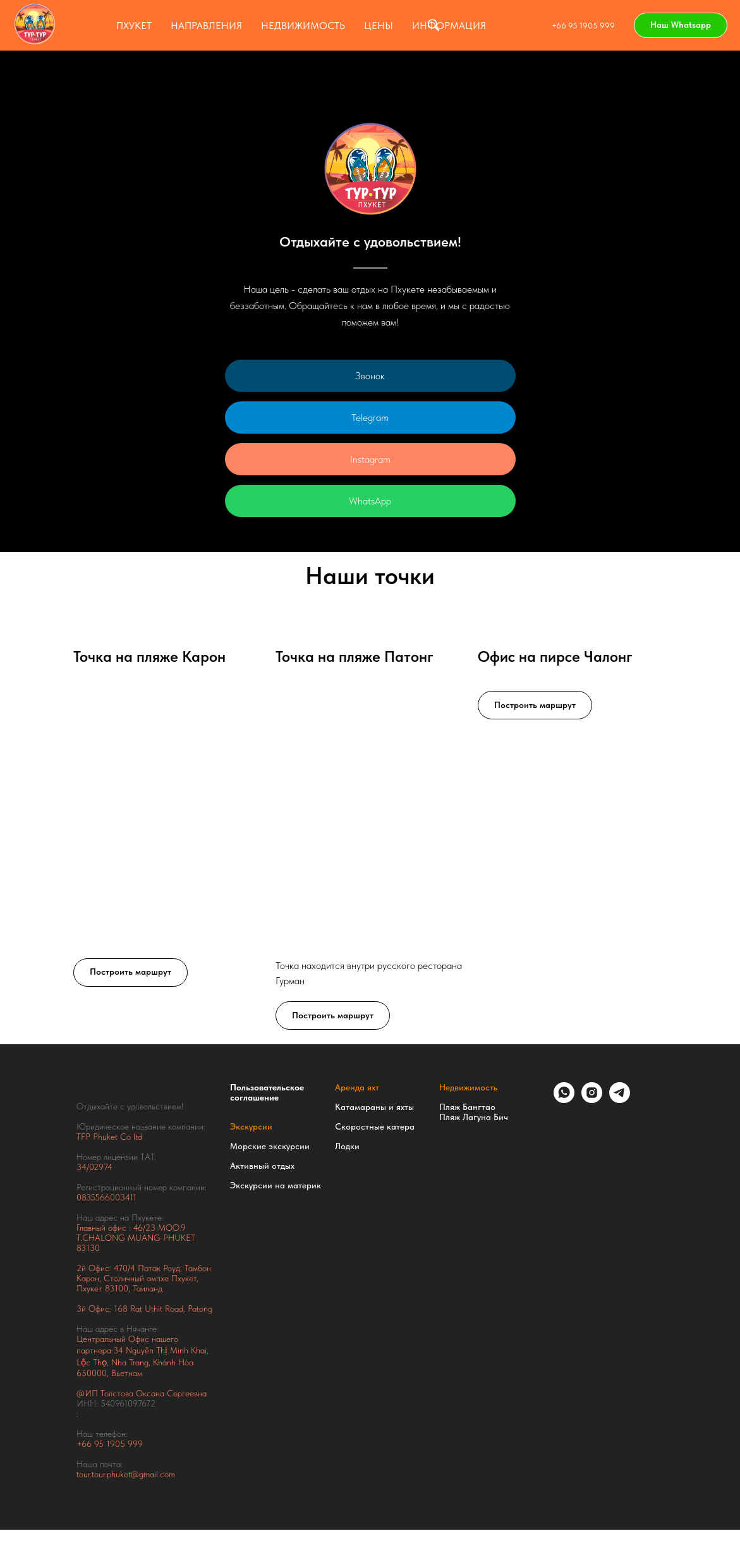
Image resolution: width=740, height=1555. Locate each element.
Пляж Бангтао (467, 1107)
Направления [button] (206, 26)
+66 (85, 1444)
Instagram (370, 459)
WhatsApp (370, 501)
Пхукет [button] (134, 26)
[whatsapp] (564, 1099)
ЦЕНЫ (378, 26)
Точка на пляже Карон (149, 656)
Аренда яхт (357, 1087)
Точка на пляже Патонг (355, 656)
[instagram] (591, 1099)
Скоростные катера (375, 1126)
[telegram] (619, 1099)
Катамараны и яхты (374, 1107)
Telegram (370, 418)
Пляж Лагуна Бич (473, 1117)
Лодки (347, 1146)
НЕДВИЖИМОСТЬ (303, 26)
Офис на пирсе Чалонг (555, 656)
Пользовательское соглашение (267, 1092)
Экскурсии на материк (275, 1185)
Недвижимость (468, 1087)
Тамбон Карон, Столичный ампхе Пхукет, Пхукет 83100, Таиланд (143, 1278)
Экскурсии (251, 1126)
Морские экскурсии (270, 1146)
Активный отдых (262, 1166)
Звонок (370, 376)
